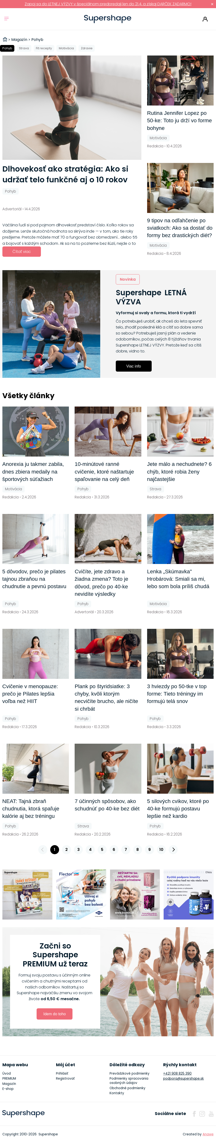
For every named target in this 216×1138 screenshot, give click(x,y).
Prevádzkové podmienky (130, 1073)
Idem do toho (54, 1014)
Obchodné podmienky (127, 1088)
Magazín (9, 1084)
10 (161, 849)
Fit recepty (44, 48)
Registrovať (65, 1078)
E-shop (8, 1089)
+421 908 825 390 (177, 1073)
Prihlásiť (205, 19)
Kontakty (117, 1093)
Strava (24, 48)
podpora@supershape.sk (183, 1078)
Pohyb (7, 48)
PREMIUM (9, 1078)
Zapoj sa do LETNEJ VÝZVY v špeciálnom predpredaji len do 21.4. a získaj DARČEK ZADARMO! (108, 4)
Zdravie (87, 48)
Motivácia (66, 48)
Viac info (133, 366)
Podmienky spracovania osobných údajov (129, 1080)
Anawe (208, 1134)
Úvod (6, 1073)
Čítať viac (21, 251)
